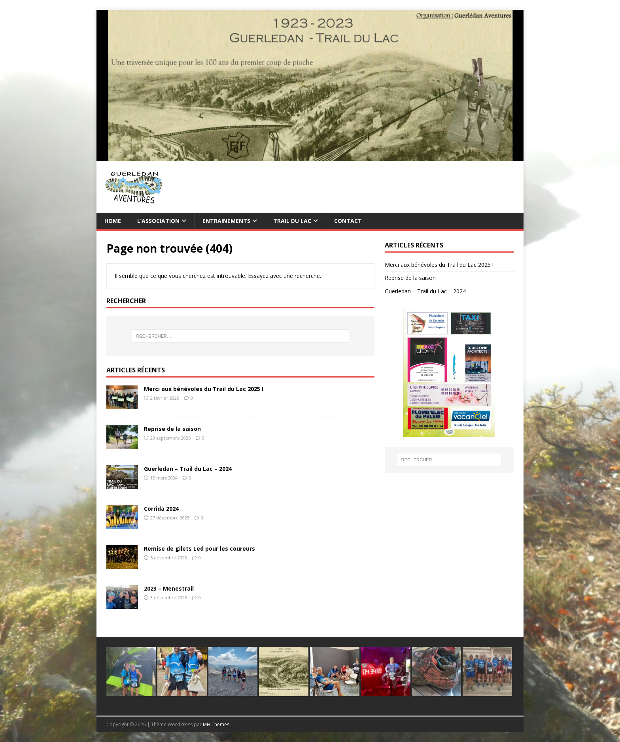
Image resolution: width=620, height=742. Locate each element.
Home (112, 221)
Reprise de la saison (172, 428)
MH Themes (216, 724)
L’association (158, 221)
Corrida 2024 (161, 508)
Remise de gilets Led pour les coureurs (199, 548)
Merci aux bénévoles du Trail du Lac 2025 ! (203, 389)
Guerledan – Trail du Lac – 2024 (188, 468)
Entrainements (226, 221)
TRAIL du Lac (292, 221)
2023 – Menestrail (169, 588)
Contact (348, 221)
